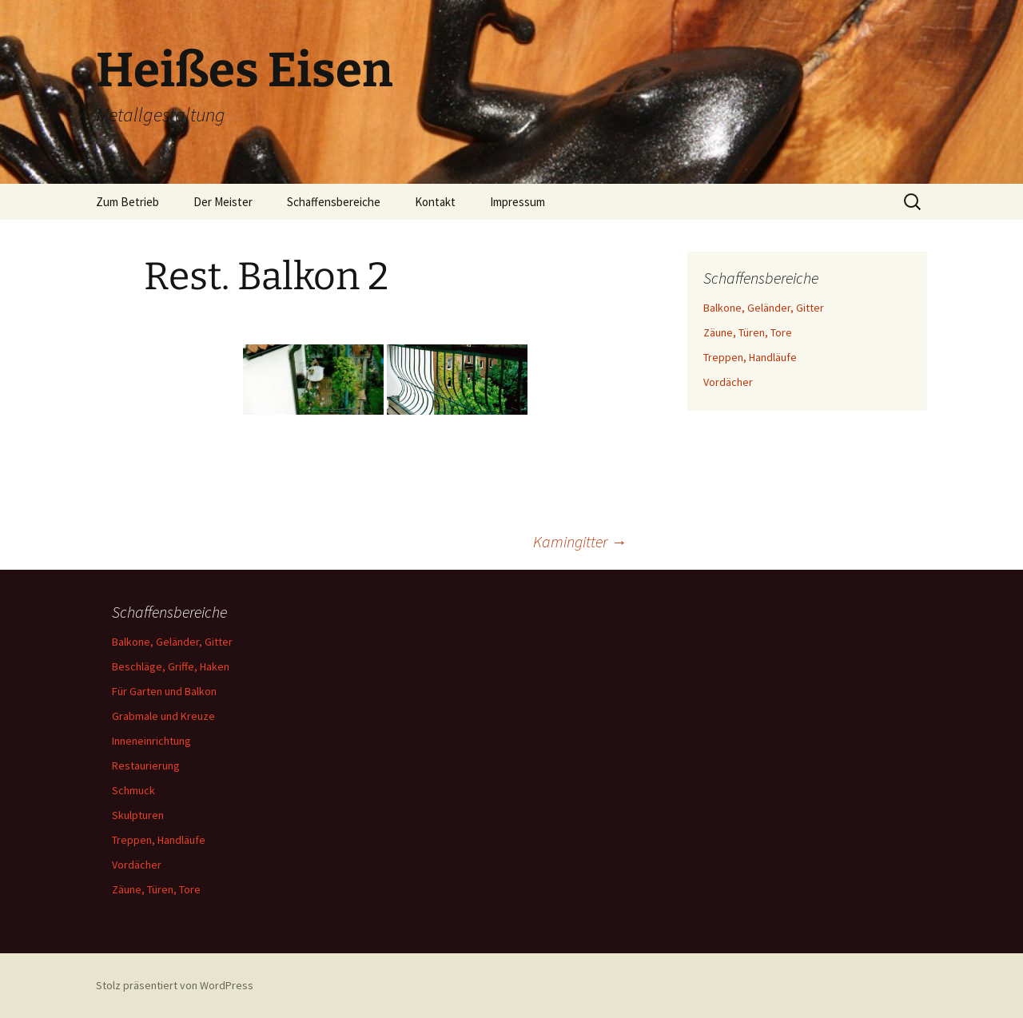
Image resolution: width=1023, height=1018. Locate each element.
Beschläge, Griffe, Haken (170, 666)
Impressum (517, 201)
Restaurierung (146, 765)
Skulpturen (138, 815)
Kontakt (435, 201)
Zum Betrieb (127, 201)
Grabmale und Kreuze (163, 716)
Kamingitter (580, 541)
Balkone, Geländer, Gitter (763, 307)
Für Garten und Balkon (164, 691)
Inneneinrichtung (151, 741)
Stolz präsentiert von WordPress (174, 985)
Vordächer (728, 382)
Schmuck (133, 790)
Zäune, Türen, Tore (747, 332)
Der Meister (223, 201)
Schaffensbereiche (333, 201)
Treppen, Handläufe (750, 357)
